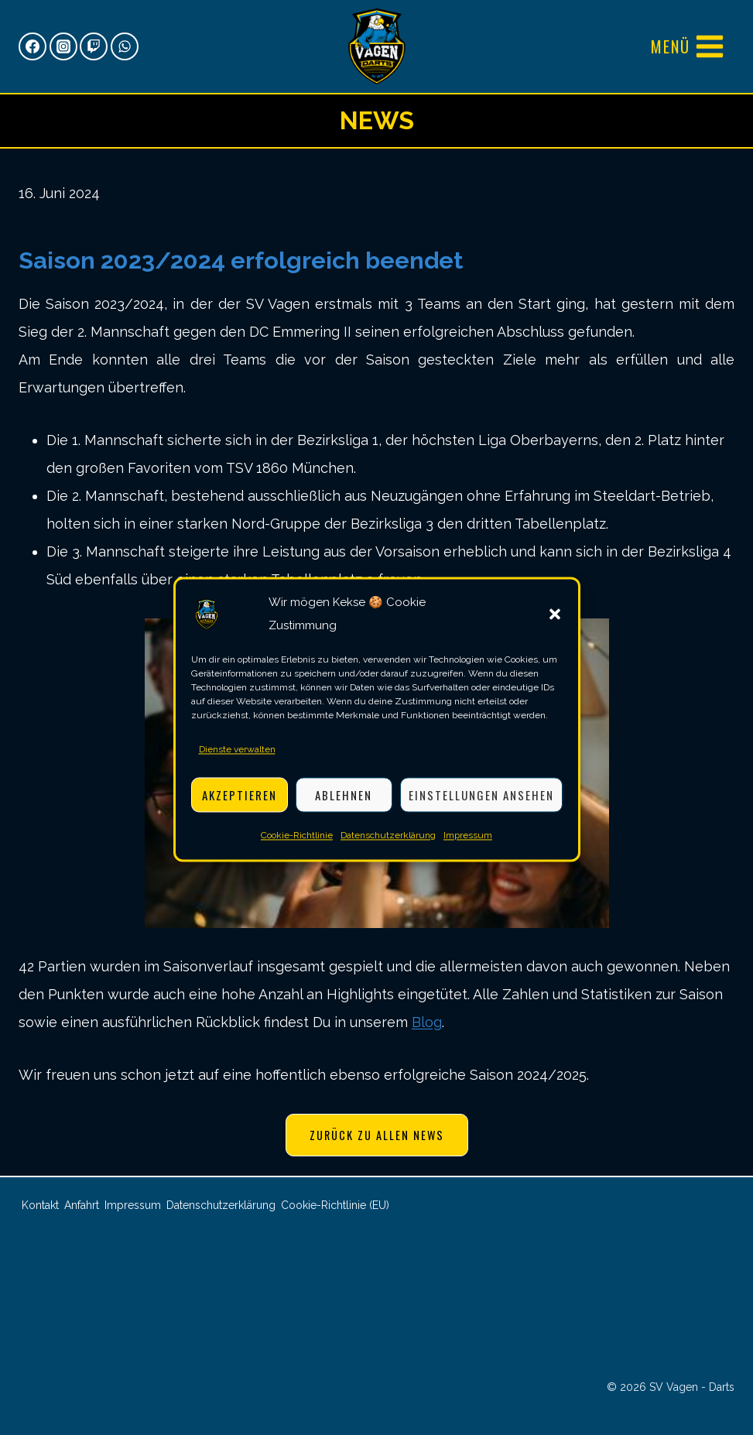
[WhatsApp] (125, 46)
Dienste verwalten (237, 759)
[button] (555, 624)
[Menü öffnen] (688, 46)
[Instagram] (63, 46)
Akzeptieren (239, 804)
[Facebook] (32, 46)
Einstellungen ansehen (481, 804)
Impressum (467, 845)
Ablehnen (343, 804)
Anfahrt (81, 1205)
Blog (427, 1022)
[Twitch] (94, 46)
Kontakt (40, 1205)
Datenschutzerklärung (388, 845)
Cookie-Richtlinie (297, 845)
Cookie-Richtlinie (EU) (335, 1205)
